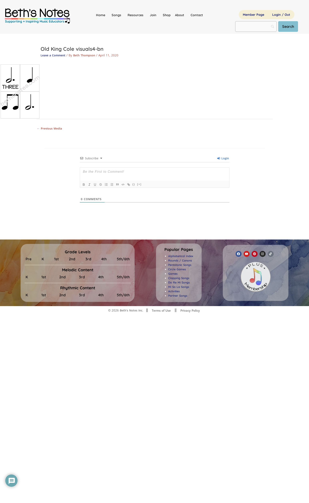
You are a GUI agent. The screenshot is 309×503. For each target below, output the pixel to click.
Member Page (253, 15)
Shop (167, 15)
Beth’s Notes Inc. (131, 311)
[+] (139, 184)
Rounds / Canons (180, 261)
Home (101, 15)
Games (173, 274)
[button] (178, 250)
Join (154, 15)
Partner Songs (177, 296)
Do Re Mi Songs (179, 283)
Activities (174, 292)
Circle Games (177, 270)
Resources (136, 15)
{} (133, 184)
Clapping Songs (178, 278)
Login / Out (281, 15)
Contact (197, 15)
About (180, 15)
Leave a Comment (54, 55)
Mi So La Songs (178, 287)
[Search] (290, 26)
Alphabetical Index (180, 256)
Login (223, 159)
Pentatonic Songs (179, 265)
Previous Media (50, 129)
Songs (117, 15)
